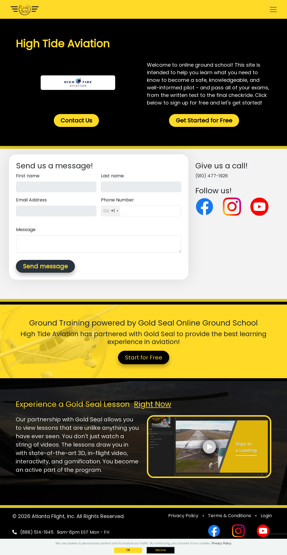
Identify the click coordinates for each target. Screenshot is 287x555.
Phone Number (117, 200)
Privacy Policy (183, 515)
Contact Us (76, 120)
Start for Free (143, 357)
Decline (160, 550)
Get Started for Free (204, 120)
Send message (45, 266)
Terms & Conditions (229, 515)
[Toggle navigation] (273, 9)
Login (266, 515)
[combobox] (110, 211)
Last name (112, 176)
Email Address (31, 200)
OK (128, 550)
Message (26, 229)
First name (28, 176)
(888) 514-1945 (37, 532)
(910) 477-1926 (211, 176)
